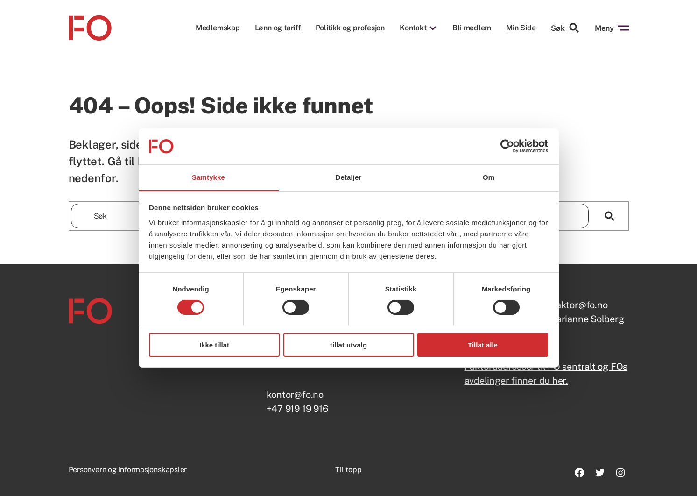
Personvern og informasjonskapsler (128, 469)
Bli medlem (471, 28)
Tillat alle (483, 345)
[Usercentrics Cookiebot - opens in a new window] (507, 146)
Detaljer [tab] (349, 177)
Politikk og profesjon (350, 28)
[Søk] (610, 216)
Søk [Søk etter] (565, 28)
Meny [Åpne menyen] (612, 28)
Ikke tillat (214, 345)
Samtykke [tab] (208, 177)
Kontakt (413, 28)
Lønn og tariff (278, 28)
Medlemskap (218, 28)
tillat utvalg (348, 345)
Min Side (520, 27)
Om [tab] (488, 177)
